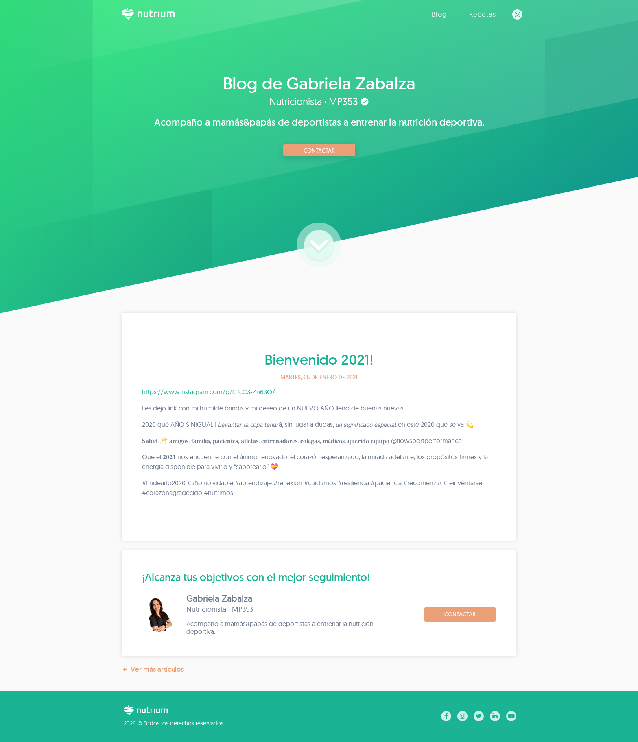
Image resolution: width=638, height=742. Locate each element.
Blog (439, 14)
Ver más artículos (153, 669)
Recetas (482, 14)
